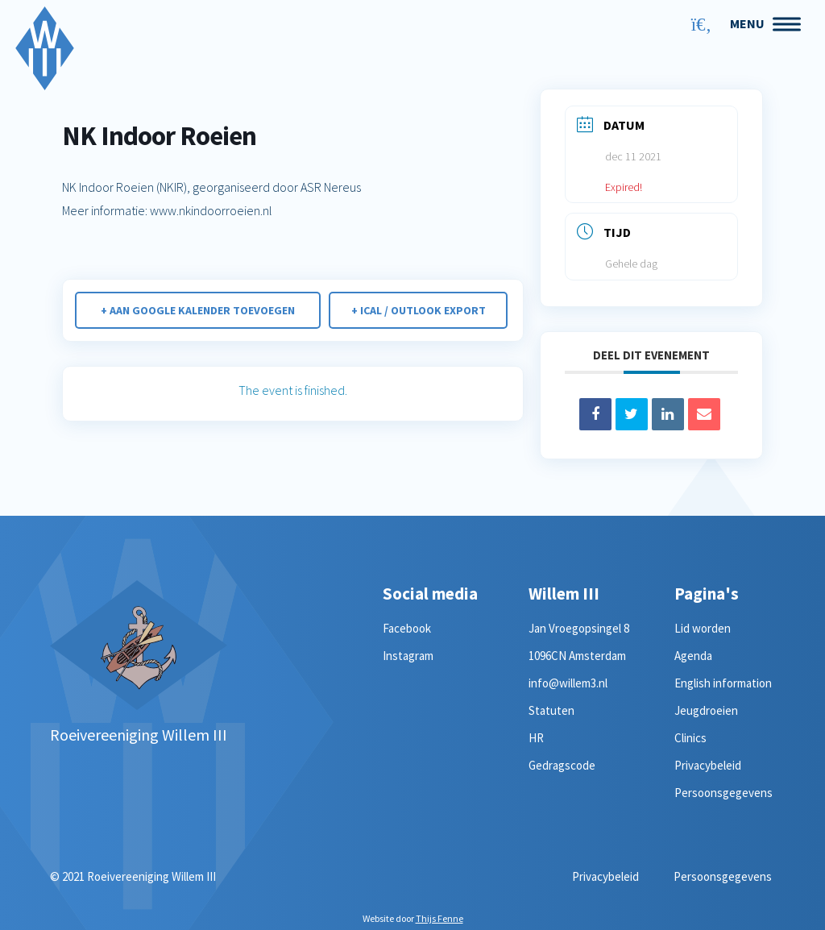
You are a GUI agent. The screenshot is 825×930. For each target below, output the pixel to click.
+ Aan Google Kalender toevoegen (197, 310)
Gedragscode (562, 765)
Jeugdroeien (706, 710)
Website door (413, 918)
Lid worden (702, 628)
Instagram (408, 655)
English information (723, 683)
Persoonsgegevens (723, 792)
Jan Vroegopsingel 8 (579, 628)
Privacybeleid (707, 765)
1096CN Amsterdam (577, 655)
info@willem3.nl (568, 683)
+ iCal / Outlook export (419, 310)
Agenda (693, 655)
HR (536, 737)
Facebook (407, 628)
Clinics (690, 737)
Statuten (551, 710)
